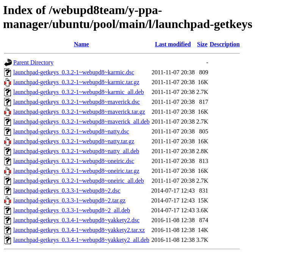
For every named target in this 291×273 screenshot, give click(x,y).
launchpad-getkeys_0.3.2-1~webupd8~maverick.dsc (76, 102)
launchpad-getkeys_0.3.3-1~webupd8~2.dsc (66, 190)
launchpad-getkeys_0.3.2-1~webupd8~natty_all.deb (76, 151)
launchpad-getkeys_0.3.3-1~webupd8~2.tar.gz (69, 200)
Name (81, 44)
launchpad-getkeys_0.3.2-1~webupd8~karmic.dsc (73, 72)
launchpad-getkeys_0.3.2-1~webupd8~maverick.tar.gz (79, 111)
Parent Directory (33, 62)
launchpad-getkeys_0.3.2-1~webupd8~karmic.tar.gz (76, 82)
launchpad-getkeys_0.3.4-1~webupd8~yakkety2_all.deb (81, 240)
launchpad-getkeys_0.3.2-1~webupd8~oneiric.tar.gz (76, 171)
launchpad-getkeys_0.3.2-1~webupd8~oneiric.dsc (73, 161)
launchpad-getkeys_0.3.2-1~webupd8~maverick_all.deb (81, 121)
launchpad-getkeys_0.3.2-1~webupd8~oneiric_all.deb (78, 180)
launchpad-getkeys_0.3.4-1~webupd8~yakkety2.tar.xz (79, 230)
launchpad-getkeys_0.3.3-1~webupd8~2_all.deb (71, 210)
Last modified (173, 44)
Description (225, 44)
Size (202, 44)
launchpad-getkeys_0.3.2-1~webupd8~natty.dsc (71, 131)
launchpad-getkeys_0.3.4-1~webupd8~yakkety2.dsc (76, 220)
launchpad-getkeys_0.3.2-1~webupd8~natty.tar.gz (73, 141)
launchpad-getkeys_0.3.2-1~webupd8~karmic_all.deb (78, 92)
